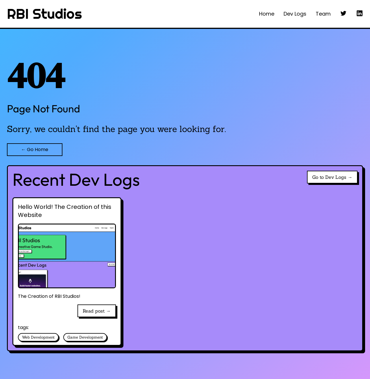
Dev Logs (295, 13)
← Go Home (34, 149)
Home (266, 13)
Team (323, 13)
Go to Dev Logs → (332, 177)
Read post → (97, 311)
